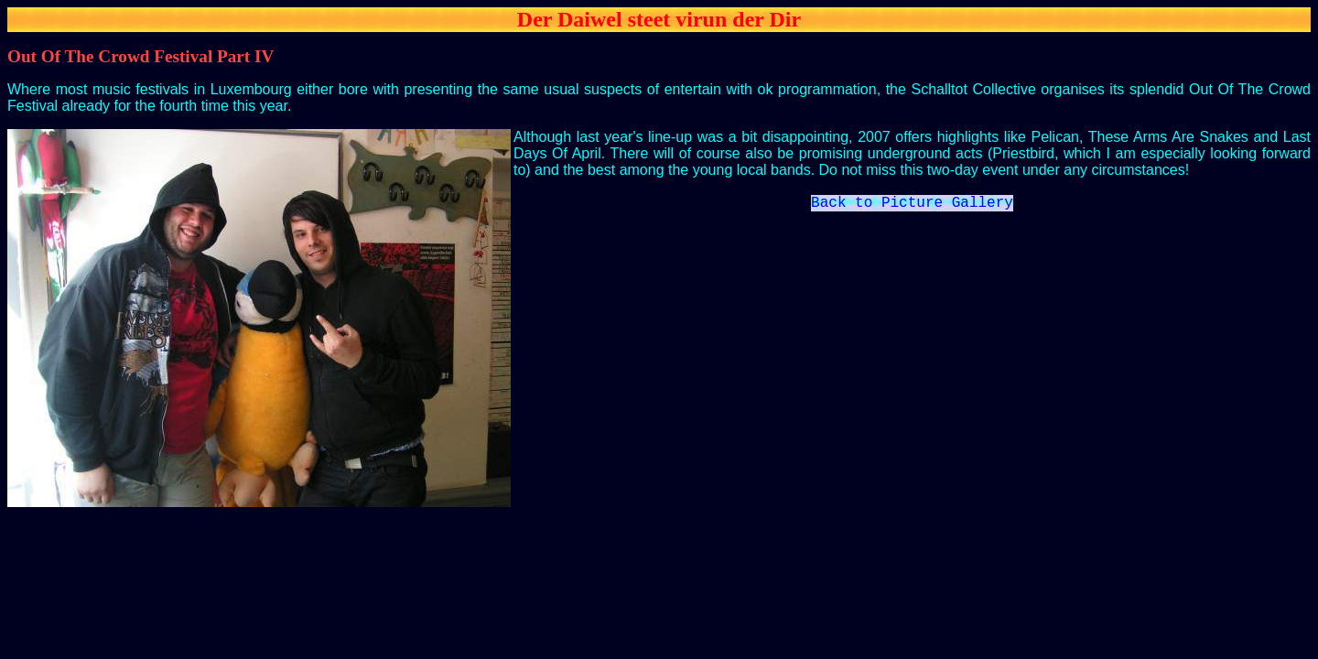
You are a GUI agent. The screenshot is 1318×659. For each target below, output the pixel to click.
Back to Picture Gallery (912, 205)
